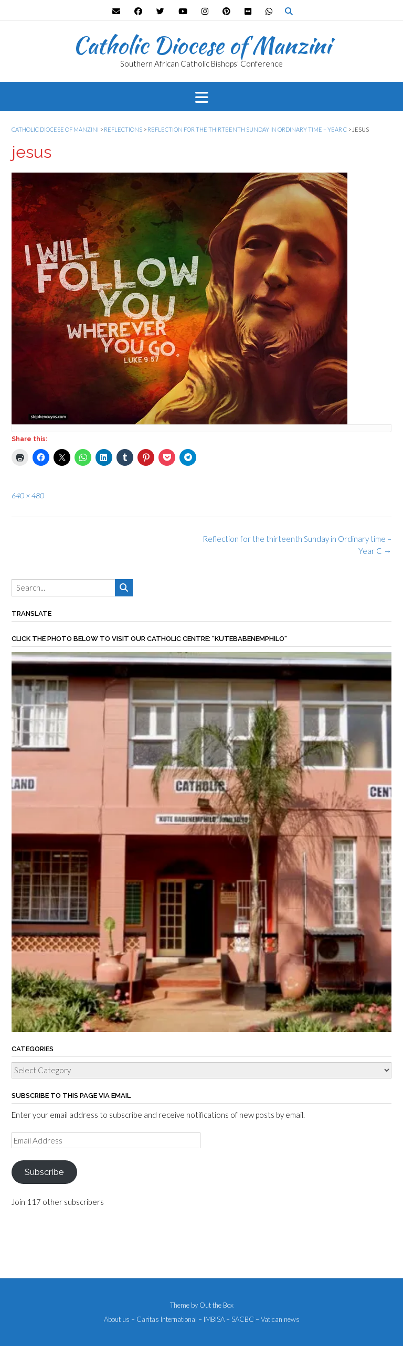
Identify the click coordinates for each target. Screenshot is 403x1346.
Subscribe (44, 1172)
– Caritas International (164, 1319)
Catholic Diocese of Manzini (202, 45)
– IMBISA (211, 1319)
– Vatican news (278, 1319)
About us (117, 1319)
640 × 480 (28, 495)
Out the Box (216, 1305)
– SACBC (240, 1319)
